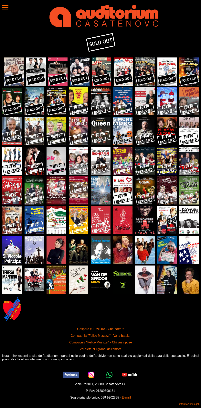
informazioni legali (189, 403)
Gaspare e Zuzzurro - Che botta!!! (100, 329)
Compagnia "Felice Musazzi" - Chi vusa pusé (100, 342)
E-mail (126, 397)
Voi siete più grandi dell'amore (101, 349)
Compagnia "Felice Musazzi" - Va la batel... (101, 335)
